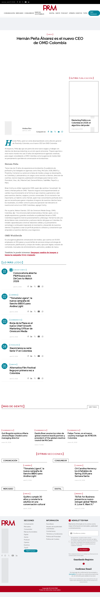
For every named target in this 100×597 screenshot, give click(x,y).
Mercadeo (19, 13)
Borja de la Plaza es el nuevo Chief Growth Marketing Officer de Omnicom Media (21, 327)
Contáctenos (50, 531)
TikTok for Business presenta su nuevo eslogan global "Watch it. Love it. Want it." (86, 500)
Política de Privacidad (53, 537)
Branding (79, 493)
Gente (57, 13)
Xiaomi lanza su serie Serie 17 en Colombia (21, 349)
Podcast (64, 13)
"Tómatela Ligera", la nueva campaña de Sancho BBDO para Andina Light (21, 302)
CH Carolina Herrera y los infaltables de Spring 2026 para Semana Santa (85, 472)
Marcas (26, 493)
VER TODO (93, 407)
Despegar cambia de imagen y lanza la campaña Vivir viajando (31, 253)
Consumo (79, 465)
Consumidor (29, 13)
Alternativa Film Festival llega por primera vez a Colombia (23, 370)
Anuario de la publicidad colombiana (54, 528)
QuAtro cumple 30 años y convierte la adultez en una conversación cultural (34, 500)
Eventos (79, 13)
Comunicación (9, 13)
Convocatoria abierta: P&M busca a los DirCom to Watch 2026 (25, 277)
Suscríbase (50, 524)
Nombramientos (8, 430)
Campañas (27, 465)
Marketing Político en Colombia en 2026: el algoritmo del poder (81, 123)
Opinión (72, 13)
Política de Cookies (52, 539)
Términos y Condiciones (54, 534)
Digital (51, 13)
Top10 (85, 13)
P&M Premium (93, 13)
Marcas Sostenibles (39, 13)
